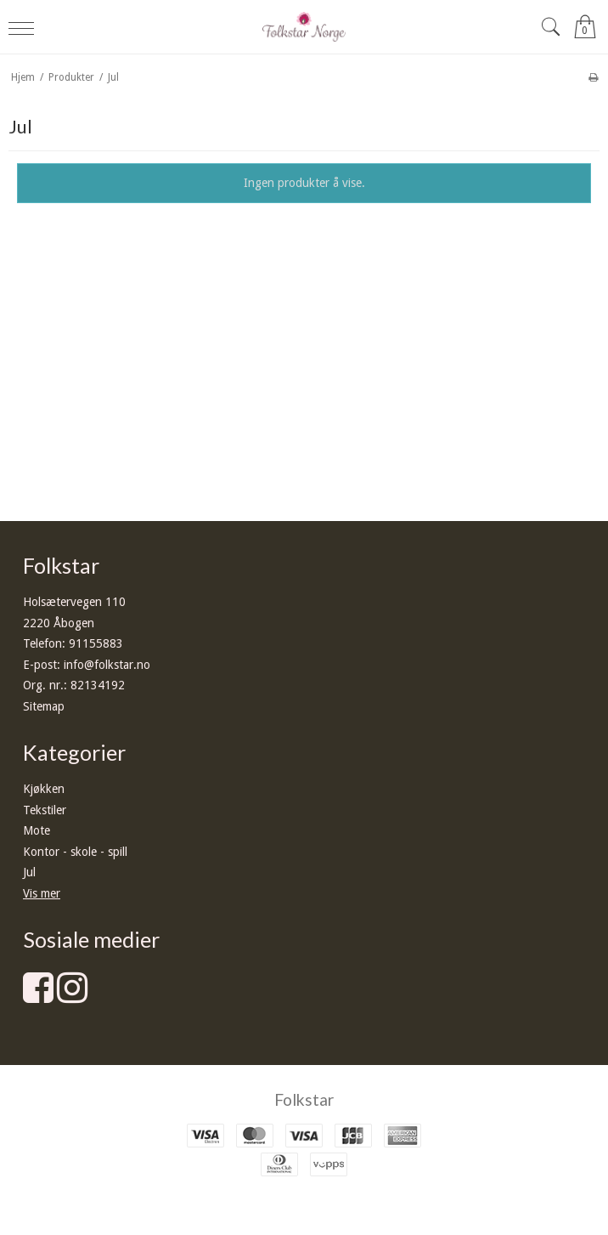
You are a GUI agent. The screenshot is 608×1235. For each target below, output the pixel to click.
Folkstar (304, 1099)
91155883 (96, 643)
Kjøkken (44, 789)
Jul (29, 872)
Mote (36, 830)
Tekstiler (44, 810)
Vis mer (41, 893)
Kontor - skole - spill (75, 851)
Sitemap (44, 706)
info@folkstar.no (107, 664)
